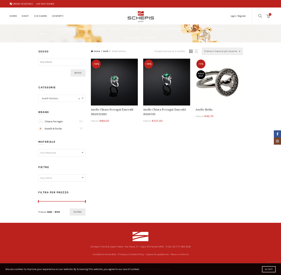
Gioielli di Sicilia (50, 128)
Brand (101, 28)
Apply (78, 72)
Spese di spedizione (157, 254)
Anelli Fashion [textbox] (60, 98)
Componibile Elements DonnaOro (167, 28)
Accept (269, 269)
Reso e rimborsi (180, 254)
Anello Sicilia (204, 109)
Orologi (150, 37)
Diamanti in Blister (210, 28)
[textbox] (62, 62)
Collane (133, 28)
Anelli (70, 28)
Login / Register (238, 16)
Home (13, 16)
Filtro (77, 211)
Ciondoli (116, 28)
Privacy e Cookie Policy (131, 254)
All (60, 28)
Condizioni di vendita (104, 254)
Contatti (57, 16)
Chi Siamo (40, 16)
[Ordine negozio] (222, 51)
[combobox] (61, 98)
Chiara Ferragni (50, 121)
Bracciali (86, 28)
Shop (25, 16)
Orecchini (132, 37)
